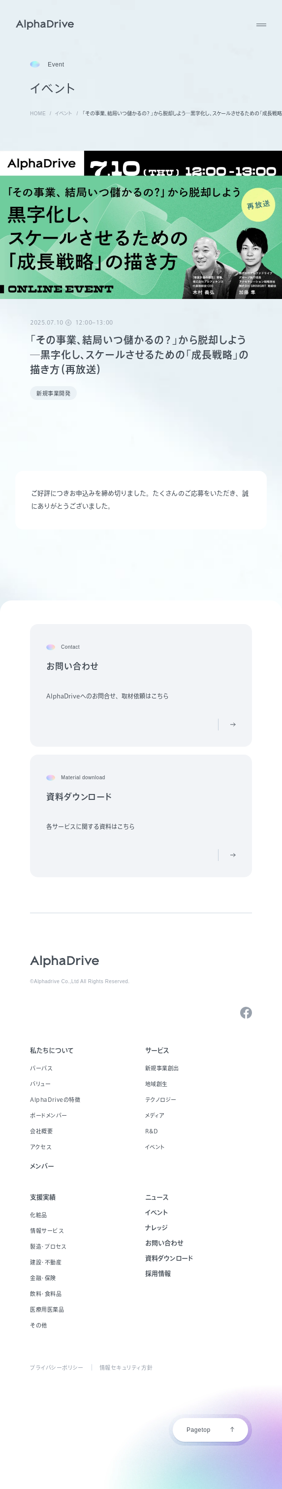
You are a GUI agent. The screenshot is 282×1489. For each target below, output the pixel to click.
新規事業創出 (162, 1068)
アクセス (40, 1147)
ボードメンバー (48, 1115)
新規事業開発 (53, 393)
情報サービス (46, 1230)
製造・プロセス (48, 1246)
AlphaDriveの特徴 (55, 1099)
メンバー (42, 1166)
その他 (38, 1325)
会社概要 (41, 1131)
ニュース (157, 1197)
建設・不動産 (46, 1262)
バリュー (40, 1084)
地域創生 (156, 1084)
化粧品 (38, 1215)
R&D (151, 1131)
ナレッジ (156, 1227)
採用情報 (158, 1273)
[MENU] (261, 24)
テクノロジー (161, 1099)
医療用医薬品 (47, 1309)
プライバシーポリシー (57, 1367)
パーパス (41, 1068)
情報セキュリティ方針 (126, 1367)
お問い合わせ (164, 1243)
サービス (157, 1050)
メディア (154, 1115)
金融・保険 (43, 1278)
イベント (155, 1147)
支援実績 (43, 1197)
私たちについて (52, 1050)
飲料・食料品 (46, 1293)
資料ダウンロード (169, 1258)
